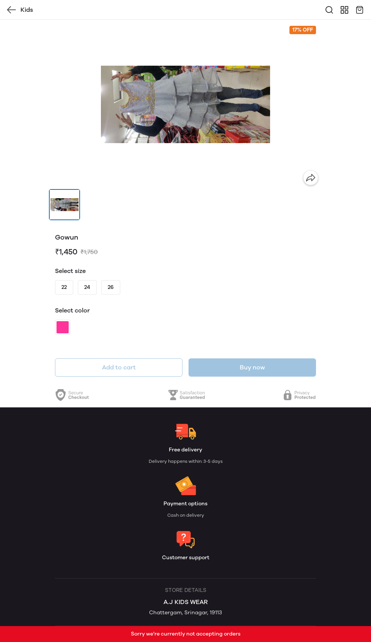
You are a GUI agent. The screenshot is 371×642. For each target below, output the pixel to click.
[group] (185, 104)
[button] (64, 204)
